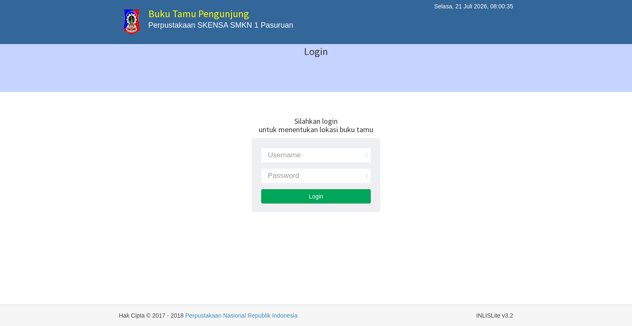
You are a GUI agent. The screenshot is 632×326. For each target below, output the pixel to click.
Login (316, 196)
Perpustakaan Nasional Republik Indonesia (241, 315)
